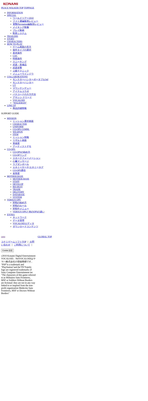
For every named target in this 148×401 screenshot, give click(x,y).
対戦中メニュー (21, 208)
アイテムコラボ (21, 91)
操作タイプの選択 (22, 50)
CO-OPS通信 (19, 170)
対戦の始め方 (20, 202)
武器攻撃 (17, 67)
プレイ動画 (18, 30)
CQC (15, 56)
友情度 (16, 173)
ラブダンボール (21, 164)
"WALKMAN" (20, 103)
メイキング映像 (21, 27)
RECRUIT (18, 186)
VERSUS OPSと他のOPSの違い (29, 211)
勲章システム (20, 33)
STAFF (16, 181)
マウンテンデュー (22, 88)
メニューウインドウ (23, 74)
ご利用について (22, 245)
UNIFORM (18, 126)
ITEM (15, 134)
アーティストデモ (22, 146)
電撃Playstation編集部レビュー (28, 24)
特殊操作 (17, 58)
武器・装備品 (20, 64)
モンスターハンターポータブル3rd (30, 79)
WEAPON (18, 132)
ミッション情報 (21, 137)
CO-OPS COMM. (21, 129)
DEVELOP (18, 184)
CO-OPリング (20, 155)
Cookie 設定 (7, 250)
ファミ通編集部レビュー (25, 21)
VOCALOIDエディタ (23, 223)
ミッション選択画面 (23, 121)
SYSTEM (17, 197)
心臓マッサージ (21, 161)
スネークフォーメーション (26, 158)
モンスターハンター (23, 82)
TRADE (16, 189)
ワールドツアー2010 (23, 18)
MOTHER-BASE (21, 179)
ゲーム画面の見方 (22, 47)
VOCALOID (19, 100)
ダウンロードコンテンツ (25, 226)
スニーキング (20, 61)
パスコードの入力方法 (24, 94)
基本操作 (17, 53)
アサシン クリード (22, 97)
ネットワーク (20, 217)
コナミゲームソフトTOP (13, 241)
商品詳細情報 (20, 108)
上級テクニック (21, 71)
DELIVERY (18, 192)
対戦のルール (20, 205)
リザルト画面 (20, 140)
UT (14, 85)
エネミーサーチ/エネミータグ (28, 167)
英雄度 (16, 143)
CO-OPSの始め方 (21, 152)
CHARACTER (20, 124)
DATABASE (19, 194)
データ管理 (18, 220)
